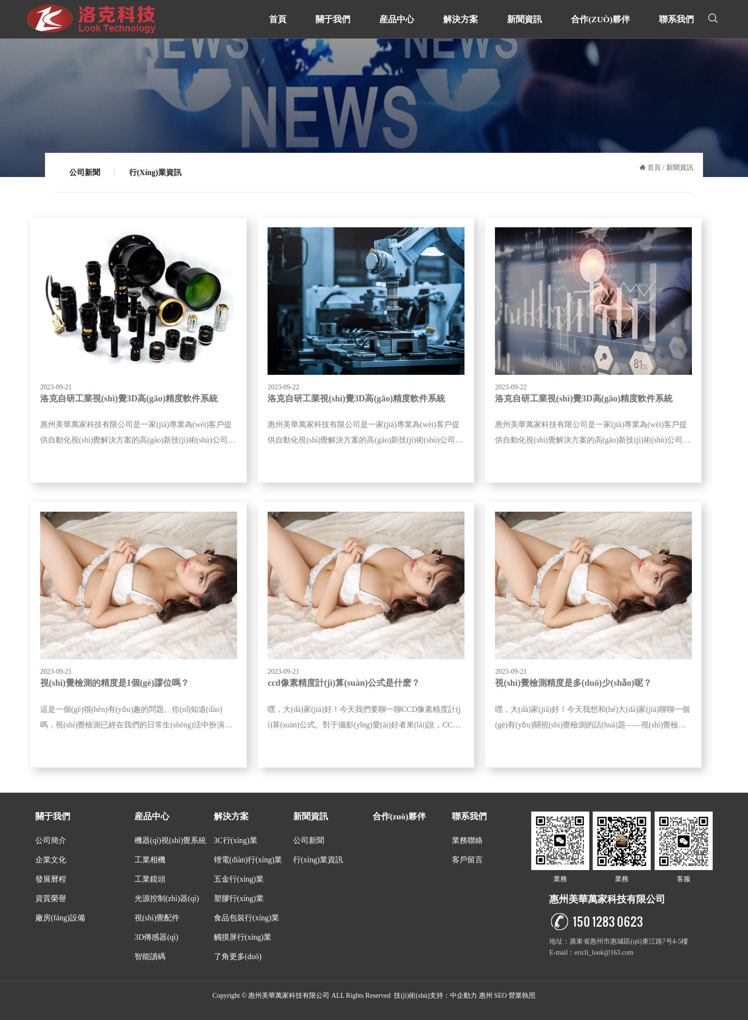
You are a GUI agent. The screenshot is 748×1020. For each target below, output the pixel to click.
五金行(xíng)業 (239, 879)
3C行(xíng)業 (235, 840)
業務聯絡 (467, 840)
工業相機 (150, 860)
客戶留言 (467, 860)
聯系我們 (676, 19)
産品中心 (396, 19)
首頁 (277, 19)
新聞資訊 (524, 19)
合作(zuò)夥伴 (600, 19)
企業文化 (50, 860)
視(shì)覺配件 (157, 918)
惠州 (486, 995)
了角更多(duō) (238, 956)
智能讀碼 (150, 956)
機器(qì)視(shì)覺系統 (170, 840)
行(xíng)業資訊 (155, 172)
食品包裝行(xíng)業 (246, 918)
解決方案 (460, 19)
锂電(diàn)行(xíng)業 (248, 860)
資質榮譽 (50, 898)
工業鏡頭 (150, 879)
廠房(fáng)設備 (60, 918)
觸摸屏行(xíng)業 (242, 937)
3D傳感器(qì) (157, 937)
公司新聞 (84, 172)
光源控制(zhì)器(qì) (167, 898)
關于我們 (332, 19)
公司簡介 (50, 840)
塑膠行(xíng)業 (239, 898)
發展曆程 (50, 879)
